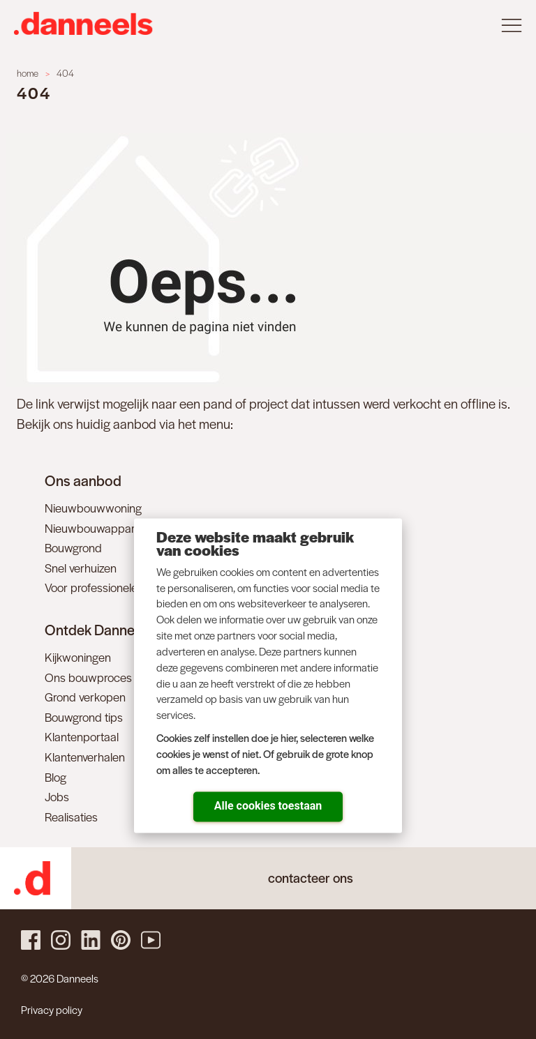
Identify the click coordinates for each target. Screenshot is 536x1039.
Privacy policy (51, 1009)
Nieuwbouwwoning (93, 507)
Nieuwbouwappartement (107, 528)
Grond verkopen (85, 696)
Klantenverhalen (85, 756)
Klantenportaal (82, 736)
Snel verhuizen (81, 567)
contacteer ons (310, 877)
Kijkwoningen (78, 657)
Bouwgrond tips (84, 716)
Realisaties (71, 816)
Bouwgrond (73, 547)
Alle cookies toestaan (268, 805)
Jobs (57, 796)
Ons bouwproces (88, 677)
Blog (55, 776)
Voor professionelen (94, 587)
